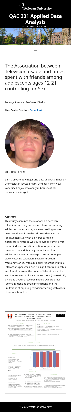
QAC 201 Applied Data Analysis (35, 19)
